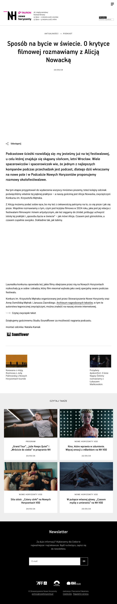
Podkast (67, 34)
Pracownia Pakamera (80, 591)
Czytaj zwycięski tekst (24, 313)
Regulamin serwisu (81, 594)
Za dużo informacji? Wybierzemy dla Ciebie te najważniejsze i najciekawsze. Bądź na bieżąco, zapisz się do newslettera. (58, 545)
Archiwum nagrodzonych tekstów (75, 302)
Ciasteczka (67, 594)
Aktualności (51, 34)
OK (84, 561)
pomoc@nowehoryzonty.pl (42, 594)
